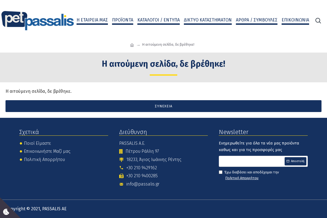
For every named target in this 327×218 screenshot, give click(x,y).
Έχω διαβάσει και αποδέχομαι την (249, 175)
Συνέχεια (163, 106)
